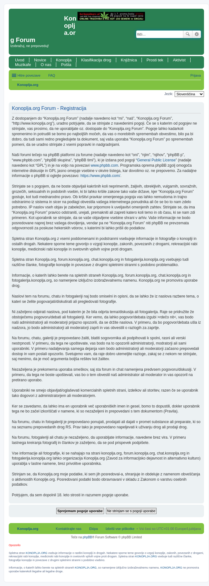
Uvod (19, 60)
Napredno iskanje (196, 34)
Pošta (66, 64)
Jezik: (168, 94)
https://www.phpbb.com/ (100, 176)
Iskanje (187, 34)
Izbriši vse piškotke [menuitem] (120, 529)
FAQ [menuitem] (51, 75)
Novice (40, 60)
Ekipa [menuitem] (93, 529)
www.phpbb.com (104, 165)
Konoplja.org (27, 85)
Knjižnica (129, 60)
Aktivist (179, 60)
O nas (46, 64)
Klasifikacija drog (96, 60)
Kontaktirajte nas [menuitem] (69, 529)
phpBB (87, 537)
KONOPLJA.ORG (36, 553)
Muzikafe (23, 64)
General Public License (156, 160)
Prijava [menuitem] (195, 75)
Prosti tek (155, 60)
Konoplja (64, 60)
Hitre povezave (28, 75)
